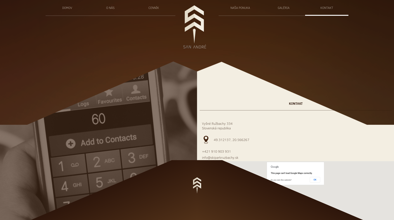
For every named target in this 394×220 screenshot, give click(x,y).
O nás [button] (110, 8)
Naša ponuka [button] (240, 8)
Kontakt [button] (326, 8)
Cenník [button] (153, 8)
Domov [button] (67, 8)
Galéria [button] (283, 8)
